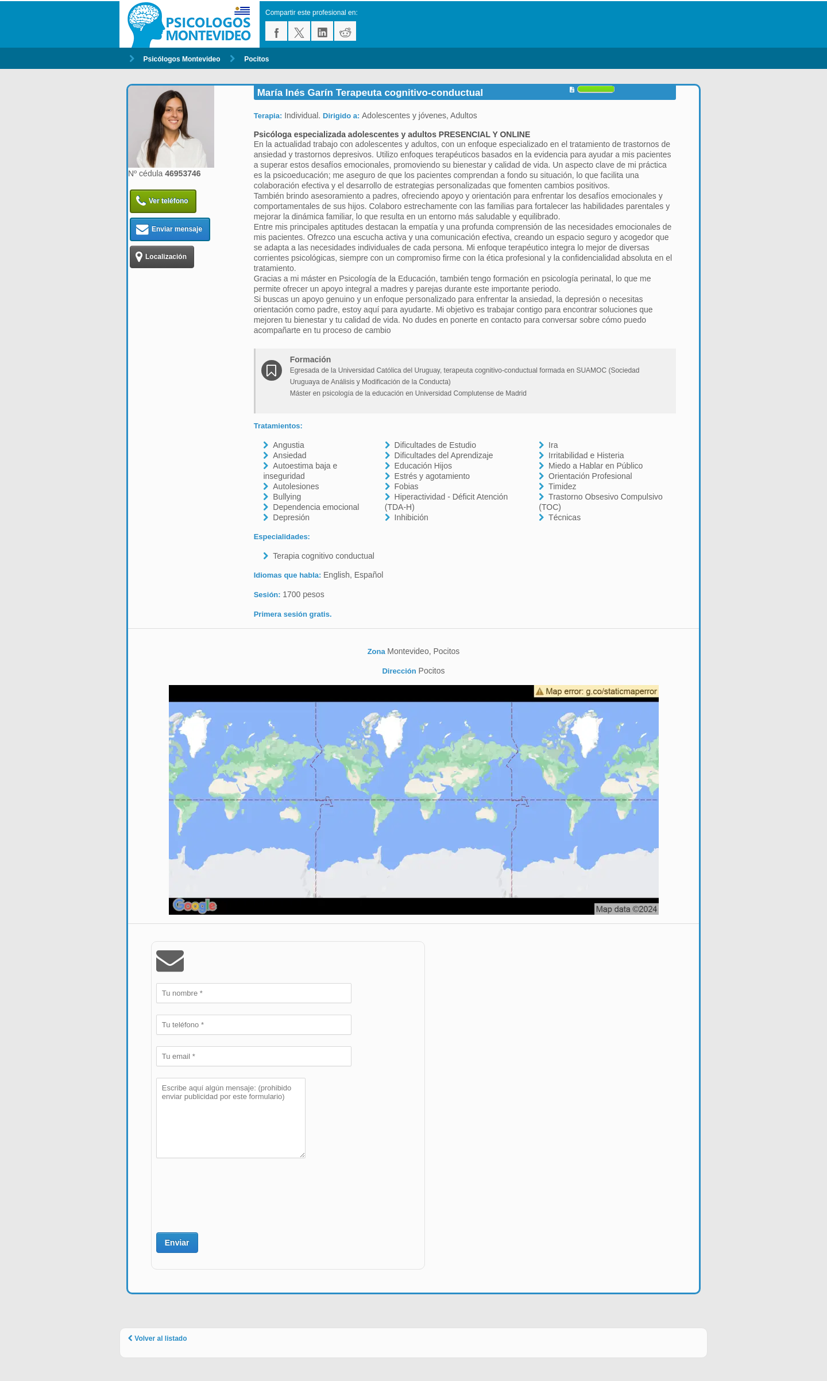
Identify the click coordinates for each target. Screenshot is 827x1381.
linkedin (322, 31)
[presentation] (243, 1193)
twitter (299, 31)
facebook (276, 31)
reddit (345, 31)
